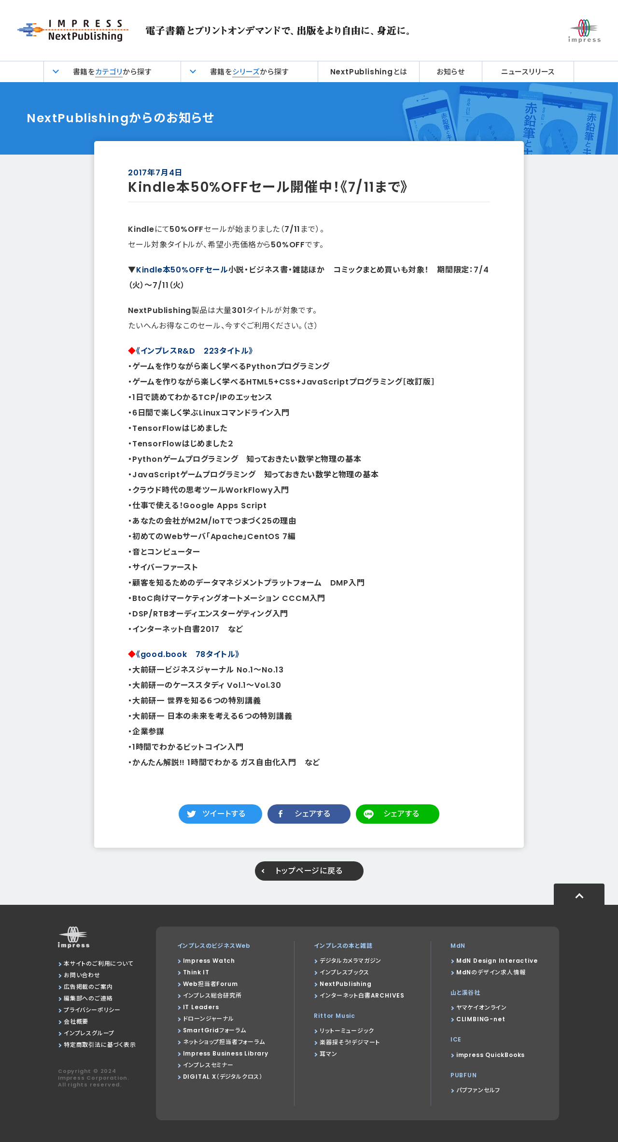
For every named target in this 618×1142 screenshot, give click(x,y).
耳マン (328, 1054)
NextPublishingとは (368, 72)
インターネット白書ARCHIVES (362, 995)
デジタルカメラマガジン (350, 960)
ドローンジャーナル (208, 1018)
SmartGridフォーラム (214, 1030)
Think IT (196, 972)
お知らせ (450, 72)
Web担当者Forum (210, 984)
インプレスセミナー (208, 1065)
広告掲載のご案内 (88, 987)
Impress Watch (209, 960)
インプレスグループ (89, 1033)
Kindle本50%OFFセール (182, 269)
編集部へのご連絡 (88, 998)
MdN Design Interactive (497, 960)
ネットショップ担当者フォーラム (224, 1042)
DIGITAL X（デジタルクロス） (223, 1076)
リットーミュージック (347, 1031)
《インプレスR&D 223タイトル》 (194, 351)
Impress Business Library (225, 1053)
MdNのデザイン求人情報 (491, 972)
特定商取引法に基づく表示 (100, 1045)
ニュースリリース (528, 72)
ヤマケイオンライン (481, 1007)
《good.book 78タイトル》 (187, 654)
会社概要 (76, 1021)
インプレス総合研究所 (212, 995)
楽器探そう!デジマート (350, 1042)
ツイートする (224, 813)
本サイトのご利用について (99, 963)
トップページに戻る (308, 870)
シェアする (313, 813)
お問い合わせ (82, 975)
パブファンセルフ (478, 1090)
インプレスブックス (344, 972)
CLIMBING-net (481, 1019)
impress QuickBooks (490, 1055)
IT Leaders (201, 1007)
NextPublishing (345, 984)
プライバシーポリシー (92, 1010)
